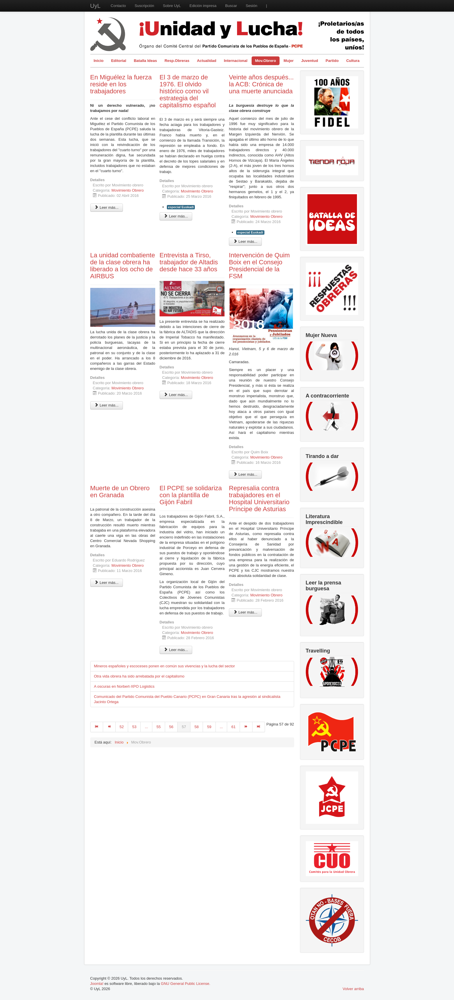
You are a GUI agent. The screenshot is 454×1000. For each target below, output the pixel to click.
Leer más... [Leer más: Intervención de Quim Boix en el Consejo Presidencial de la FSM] (245, 474)
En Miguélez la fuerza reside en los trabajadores (121, 84)
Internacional (236, 60)
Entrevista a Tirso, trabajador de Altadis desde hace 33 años (189, 262)
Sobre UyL (172, 5)
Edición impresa (203, 5)
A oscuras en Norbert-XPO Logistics (124, 686)
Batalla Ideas (145, 60)
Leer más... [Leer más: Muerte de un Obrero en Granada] (107, 582)
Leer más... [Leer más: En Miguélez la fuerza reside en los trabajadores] (107, 207)
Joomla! (97, 983)
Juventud (309, 60)
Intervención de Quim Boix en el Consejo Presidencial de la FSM (259, 266)
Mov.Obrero (265, 60)
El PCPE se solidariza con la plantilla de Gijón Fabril (191, 495)
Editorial (118, 60)
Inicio (99, 60)
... (146, 727)
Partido (332, 60)
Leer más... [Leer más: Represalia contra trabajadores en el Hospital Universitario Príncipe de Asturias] (245, 612)
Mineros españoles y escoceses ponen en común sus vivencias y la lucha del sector (164, 666)
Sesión (251, 5)
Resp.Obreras (177, 60)
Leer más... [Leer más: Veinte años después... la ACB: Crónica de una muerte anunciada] (245, 241)
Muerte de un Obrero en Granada (120, 491)
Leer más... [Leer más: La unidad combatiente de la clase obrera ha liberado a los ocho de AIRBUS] (107, 405)
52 (122, 727)
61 (233, 727)
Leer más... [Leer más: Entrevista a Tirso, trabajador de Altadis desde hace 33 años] (176, 395)
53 (134, 727)
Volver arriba (353, 989)
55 (158, 727)
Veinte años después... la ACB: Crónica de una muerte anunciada (261, 84)
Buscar (231, 5)
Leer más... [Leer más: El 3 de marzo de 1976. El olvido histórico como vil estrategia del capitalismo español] (176, 216)
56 (171, 727)
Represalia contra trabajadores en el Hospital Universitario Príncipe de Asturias (259, 498)
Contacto (118, 5)
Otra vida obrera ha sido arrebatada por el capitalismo (139, 676)
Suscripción (144, 5)
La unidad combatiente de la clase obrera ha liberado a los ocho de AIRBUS (122, 266)
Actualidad (206, 60)
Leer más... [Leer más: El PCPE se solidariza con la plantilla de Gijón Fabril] (176, 650)
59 (209, 727)
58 (197, 727)
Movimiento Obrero (128, 190)
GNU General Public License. (185, 983)
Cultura (353, 60)
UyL (95, 6)
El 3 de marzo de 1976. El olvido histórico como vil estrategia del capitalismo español (188, 91)
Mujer (289, 60)
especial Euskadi (181, 207)
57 (184, 727)
